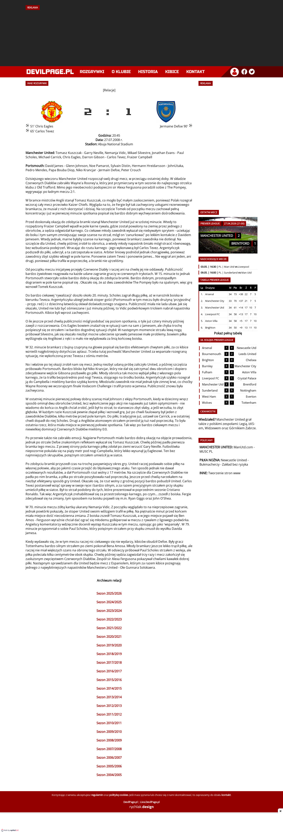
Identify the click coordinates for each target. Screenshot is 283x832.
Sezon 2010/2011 (109, 723)
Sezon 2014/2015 (109, 688)
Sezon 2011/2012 (109, 714)
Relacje (109, 90)
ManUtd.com (243, 447)
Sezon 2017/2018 (109, 662)
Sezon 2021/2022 (109, 628)
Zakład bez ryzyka (235, 464)
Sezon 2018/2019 (109, 654)
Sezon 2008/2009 (109, 740)
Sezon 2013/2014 (109, 697)
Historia (148, 71)
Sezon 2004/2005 (109, 775)
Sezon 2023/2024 (109, 611)
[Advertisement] (141, 36)
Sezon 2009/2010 (109, 731)
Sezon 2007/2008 (109, 749)
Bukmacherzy (209, 464)
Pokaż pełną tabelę (228, 333)
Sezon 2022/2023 (109, 619)
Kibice (172, 71)
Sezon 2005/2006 (109, 766)
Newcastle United (234, 460)
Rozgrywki (92, 71)
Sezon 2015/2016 (109, 680)
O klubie (121, 71)
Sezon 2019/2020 (109, 645)
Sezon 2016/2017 (109, 671)
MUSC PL (206, 451)
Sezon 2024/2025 (109, 602)
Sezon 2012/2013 (109, 706)
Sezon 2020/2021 (109, 636)
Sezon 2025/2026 (109, 593)
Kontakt (195, 71)
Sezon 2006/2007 (109, 757)
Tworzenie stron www (224, 473)
